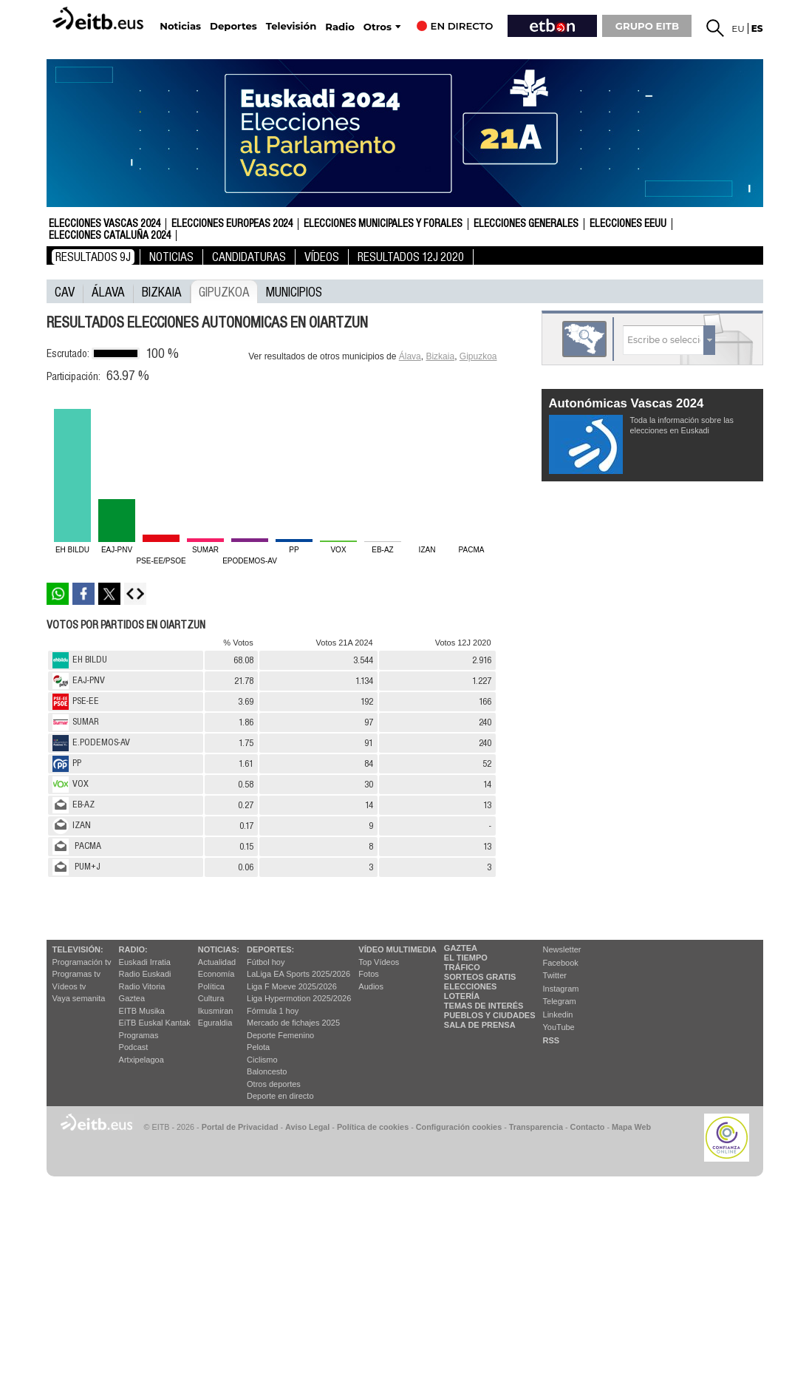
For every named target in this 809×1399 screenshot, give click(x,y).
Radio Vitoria (142, 986)
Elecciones (470, 986)
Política (211, 986)
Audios (370, 986)
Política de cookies (373, 1126)
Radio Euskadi (145, 973)
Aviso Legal (307, 1126)
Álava (108, 291)
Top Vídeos (378, 962)
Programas (139, 1035)
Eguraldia (215, 1022)
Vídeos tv (69, 986)
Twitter (555, 975)
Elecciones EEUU (628, 224)
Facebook (560, 962)
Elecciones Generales (526, 224)
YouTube (559, 1027)
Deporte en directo (280, 1095)
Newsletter (562, 949)
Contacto (587, 1126)
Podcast (134, 1047)
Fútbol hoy (265, 962)
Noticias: (218, 949)
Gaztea (132, 998)
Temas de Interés (484, 1005)
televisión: (77, 949)
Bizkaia (162, 291)
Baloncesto (267, 1071)
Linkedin (558, 1014)
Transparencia (536, 1126)
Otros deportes (274, 1084)
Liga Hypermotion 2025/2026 (299, 998)
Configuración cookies (459, 1126)
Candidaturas (249, 257)
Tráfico (462, 967)
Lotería (461, 996)
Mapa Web (631, 1126)
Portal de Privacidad (240, 1126)
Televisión (291, 26)
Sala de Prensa (480, 1024)
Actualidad (217, 962)
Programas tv (76, 973)
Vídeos (321, 257)
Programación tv (82, 962)
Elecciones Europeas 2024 (232, 224)
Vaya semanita (79, 998)
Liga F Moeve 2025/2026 (292, 986)
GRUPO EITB (647, 26)
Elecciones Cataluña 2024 (110, 236)
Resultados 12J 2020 (411, 257)
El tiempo (466, 957)
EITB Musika (142, 1010)
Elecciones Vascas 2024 (104, 224)
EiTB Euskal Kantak (155, 1022)
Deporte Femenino (280, 1035)
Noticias (180, 26)
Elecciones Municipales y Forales (383, 224)
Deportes (233, 26)
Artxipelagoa (141, 1059)
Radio (340, 27)
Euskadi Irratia (145, 962)
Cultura (211, 998)
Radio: (133, 949)
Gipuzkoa (224, 291)
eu (738, 28)
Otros (377, 27)
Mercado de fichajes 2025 (293, 1022)
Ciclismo (262, 1059)
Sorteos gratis (480, 976)
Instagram (561, 988)
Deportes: (270, 949)
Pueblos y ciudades (490, 1015)
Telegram (559, 1001)
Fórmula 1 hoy (272, 1010)
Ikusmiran (215, 1010)
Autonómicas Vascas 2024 (626, 403)
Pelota (258, 1047)
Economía (216, 973)
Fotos (368, 973)
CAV (65, 291)
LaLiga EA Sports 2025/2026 (298, 973)
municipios (294, 291)
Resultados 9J (93, 257)
